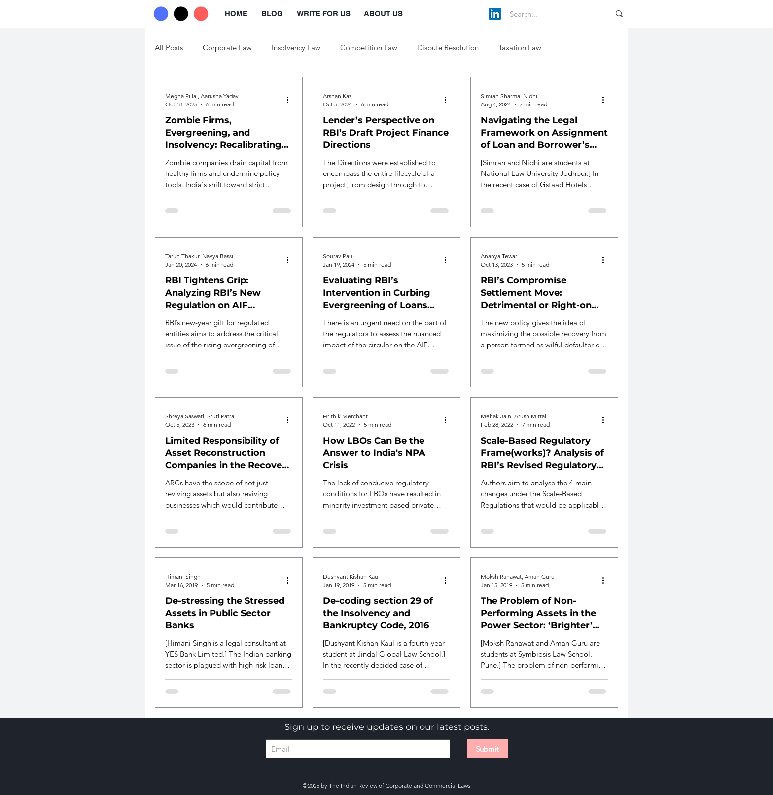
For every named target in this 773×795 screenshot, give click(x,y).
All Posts (169, 47)
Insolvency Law (296, 47)
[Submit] (487, 748)
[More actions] (291, 99)
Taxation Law (519, 47)
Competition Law (368, 47)
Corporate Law (227, 47)
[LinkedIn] (495, 14)
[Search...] (549, 13)
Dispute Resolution (448, 47)
